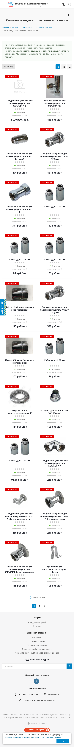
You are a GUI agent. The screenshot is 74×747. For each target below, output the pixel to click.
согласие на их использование (17, 737)
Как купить (37, 637)
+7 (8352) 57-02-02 (28, 694)
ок (63, 741)
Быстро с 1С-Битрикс (35, 730)
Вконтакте (36, 681)
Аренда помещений (37, 622)
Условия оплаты (37, 641)
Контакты (37, 626)
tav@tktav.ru (53, 694)
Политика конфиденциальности (37, 649)
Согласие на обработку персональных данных (37, 653)
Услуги (37, 617)
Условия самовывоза (37, 645)
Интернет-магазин (37, 632)
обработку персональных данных (46, 737)
